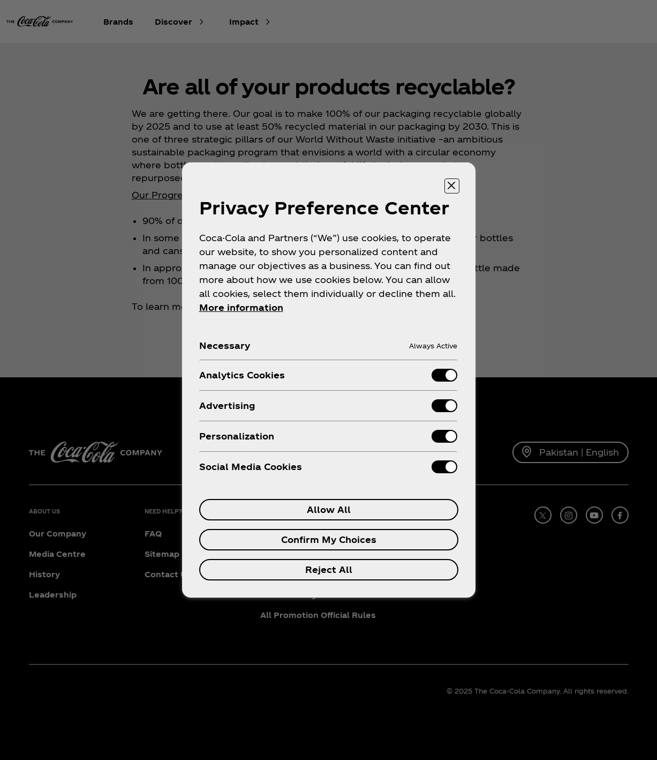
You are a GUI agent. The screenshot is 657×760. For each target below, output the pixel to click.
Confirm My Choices (328, 539)
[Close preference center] (451, 186)
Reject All (328, 569)
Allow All (329, 509)
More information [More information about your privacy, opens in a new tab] (241, 307)
